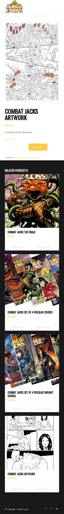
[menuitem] (54, 7)
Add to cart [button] (19, 247)
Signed (36, 157)
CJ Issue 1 (27, 157)
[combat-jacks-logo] (26, 7)
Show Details (44, 247)
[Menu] (54, 7)
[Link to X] (51, 508)
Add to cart (38, 147)
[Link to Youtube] (56, 508)
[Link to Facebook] (46, 508)
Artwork (19, 157)
